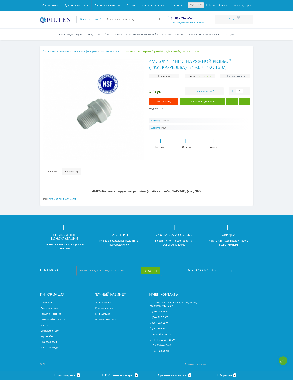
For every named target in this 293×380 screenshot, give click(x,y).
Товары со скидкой (50, 347)
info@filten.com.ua (160, 334)
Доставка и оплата (76, 5)
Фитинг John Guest (66, 198)
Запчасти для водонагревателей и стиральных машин (149, 34)
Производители (49, 342)
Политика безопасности (53, 319)
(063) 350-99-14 (159, 328)
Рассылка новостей (105, 319)
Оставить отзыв (236, 76)
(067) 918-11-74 (159, 323)
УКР (200, 5)
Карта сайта (47, 336)
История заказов (104, 308)
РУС (192, 5)
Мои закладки (102, 314)
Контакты (176, 5)
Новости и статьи (152, 5)
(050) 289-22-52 (159, 311)
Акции (131, 5)
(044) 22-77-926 (159, 317)
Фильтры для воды (70, 34)
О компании (50, 5)
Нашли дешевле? (204, 91)
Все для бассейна (99, 34)
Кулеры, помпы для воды (204, 34)
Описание (51, 171)
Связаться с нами (50, 330)
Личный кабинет (103, 302)
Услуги (44, 325)
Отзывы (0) (71, 171)
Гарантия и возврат (107, 5)
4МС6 (52, 198)
